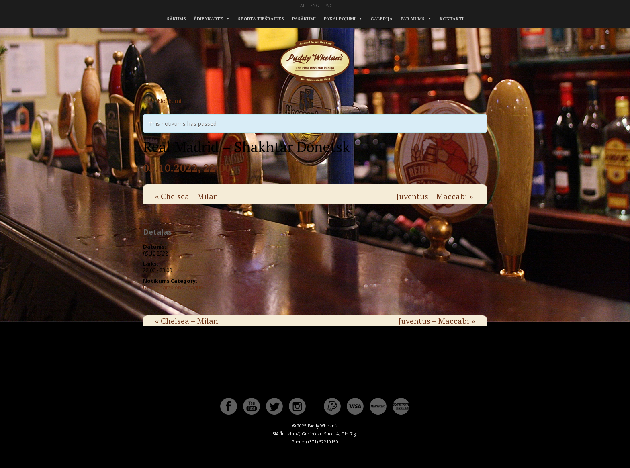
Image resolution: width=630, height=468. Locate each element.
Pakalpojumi (340, 19)
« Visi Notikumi (162, 101)
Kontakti (452, 19)
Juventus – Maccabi (435, 196)
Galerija (381, 19)
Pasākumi (304, 19)
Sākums (176, 19)
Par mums (413, 19)
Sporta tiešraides (261, 19)
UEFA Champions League (173, 287)
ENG (314, 5)
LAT (301, 5)
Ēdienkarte (208, 19)
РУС (328, 5)
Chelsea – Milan (186, 196)
